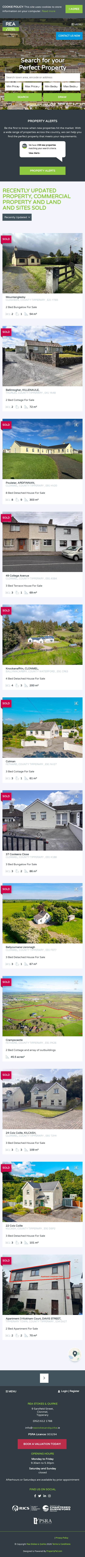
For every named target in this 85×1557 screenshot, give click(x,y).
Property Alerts (42, 170)
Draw (62, 97)
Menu (77, 24)
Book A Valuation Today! (42, 1444)
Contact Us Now (69, 36)
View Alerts (35, 153)
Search (23, 97)
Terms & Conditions (61, 1544)
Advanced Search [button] (42, 105)
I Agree (74, 9)
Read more (48, 11)
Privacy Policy (62, 1538)
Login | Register (70, 1391)
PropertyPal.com (54, 1551)
